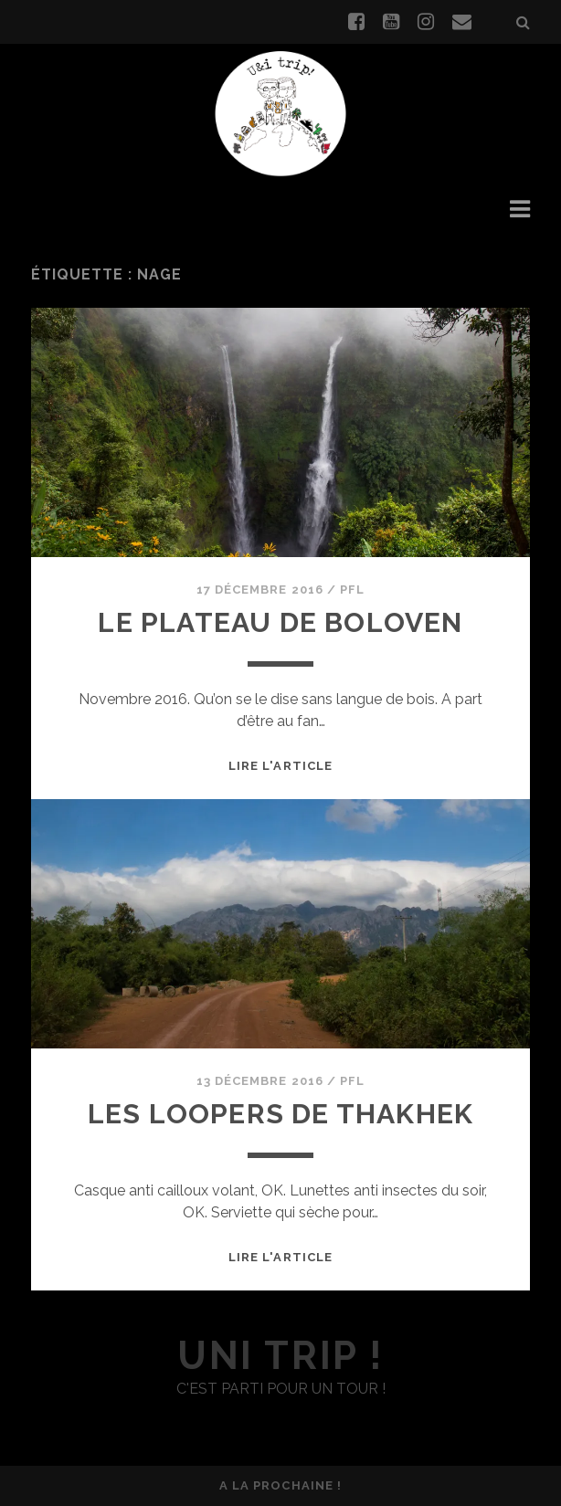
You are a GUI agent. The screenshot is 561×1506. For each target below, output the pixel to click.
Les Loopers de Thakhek (280, 1114)
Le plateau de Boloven (280, 622)
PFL (352, 589)
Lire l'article (280, 766)
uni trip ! (280, 1355)
